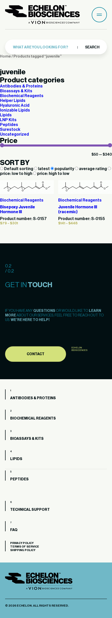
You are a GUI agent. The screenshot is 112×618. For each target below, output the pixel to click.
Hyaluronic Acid (14, 105)
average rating (91, 169)
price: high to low (51, 174)
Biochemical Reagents (21, 96)
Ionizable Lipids (15, 110)
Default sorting (17, 169)
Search (92, 47)
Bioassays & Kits (16, 91)
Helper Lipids (12, 101)
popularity (63, 169)
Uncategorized (14, 134)
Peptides (9, 125)
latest (42, 169)
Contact (35, 367)
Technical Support (30, 510)
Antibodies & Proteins (21, 86)
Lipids (6, 115)
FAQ (14, 530)
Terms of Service (24, 546)
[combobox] (47, 46)
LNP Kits (8, 120)
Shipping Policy (22, 550)
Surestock (10, 130)
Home (5, 56)
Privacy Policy (22, 543)
